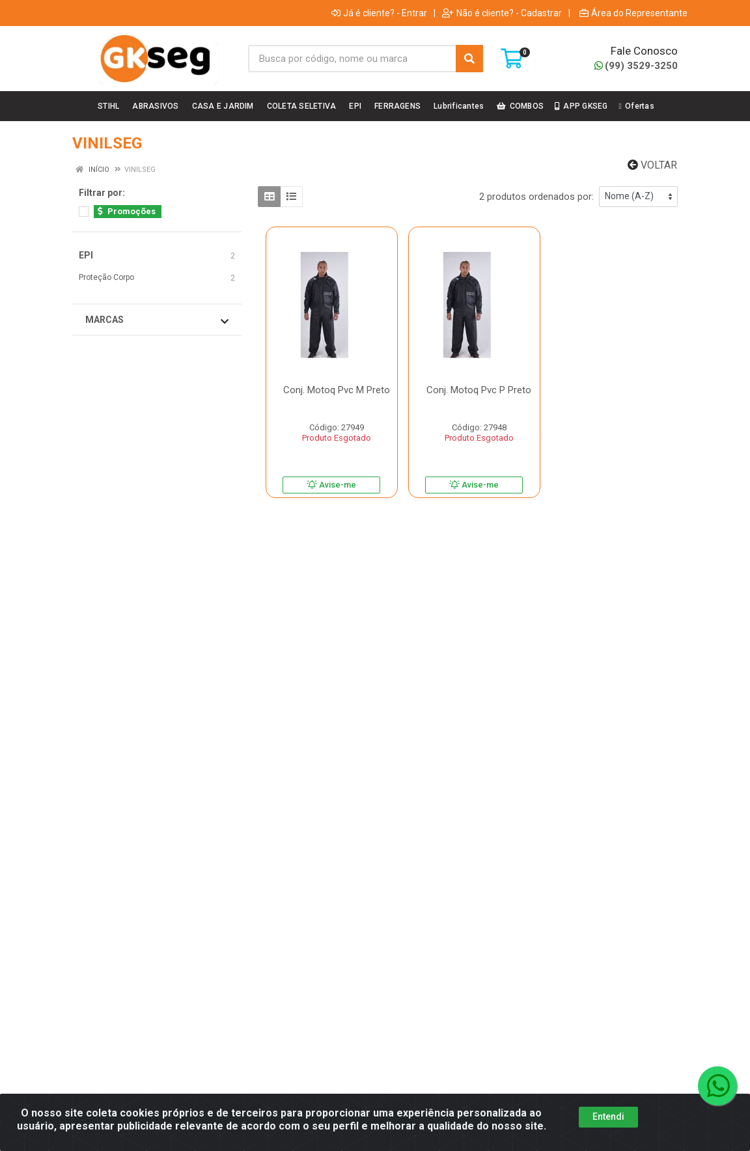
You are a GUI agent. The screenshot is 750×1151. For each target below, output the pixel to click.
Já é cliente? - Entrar (379, 13)
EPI (86, 255)
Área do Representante (633, 13)
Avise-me (331, 485)
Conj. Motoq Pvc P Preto (478, 390)
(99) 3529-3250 (636, 66)
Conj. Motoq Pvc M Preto (336, 390)
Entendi (608, 1119)
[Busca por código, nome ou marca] (352, 58)
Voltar (652, 165)
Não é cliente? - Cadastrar (502, 13)
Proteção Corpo (106, 277)
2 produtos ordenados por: (536, 196)
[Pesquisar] (469, 58)
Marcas (157, 320)
